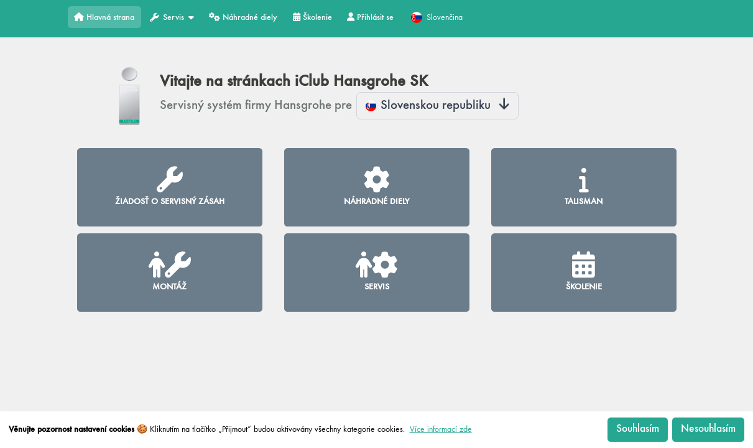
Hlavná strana (104, 17)
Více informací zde (441, 429)
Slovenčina (437, 17)
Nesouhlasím (708, 429)
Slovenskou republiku (438, 105)
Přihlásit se (370, 17)
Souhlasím (637, 429)
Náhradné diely (243, 17)
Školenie (312, 17)
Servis (172, 17)
